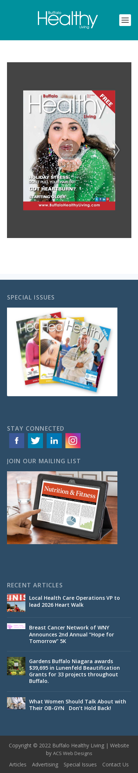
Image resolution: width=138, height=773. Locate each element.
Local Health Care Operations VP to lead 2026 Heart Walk (74, 601)
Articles (17, 764)
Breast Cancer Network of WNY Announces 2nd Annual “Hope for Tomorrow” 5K (71, 634)
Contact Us (115, 764)
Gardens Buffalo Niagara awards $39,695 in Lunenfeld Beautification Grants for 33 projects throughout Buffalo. (74, 671)
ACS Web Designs (72, 753)
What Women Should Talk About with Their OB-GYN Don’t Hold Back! (77, 704)
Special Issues (80, 764)
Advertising (45, 764)
